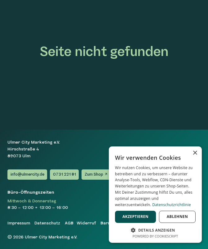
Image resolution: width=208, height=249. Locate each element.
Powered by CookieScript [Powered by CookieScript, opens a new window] (155, 236)
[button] (155, 229)
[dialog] (155, 194)
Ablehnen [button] (177, 216)
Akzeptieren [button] (135, 216)
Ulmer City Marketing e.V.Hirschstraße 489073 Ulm (33, 149)
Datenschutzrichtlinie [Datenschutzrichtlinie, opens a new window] (171, 204)
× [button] (195, 153)
